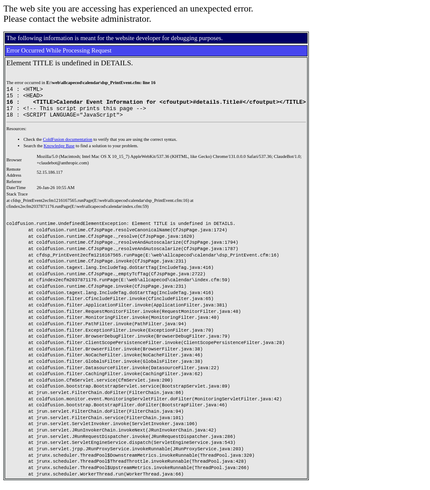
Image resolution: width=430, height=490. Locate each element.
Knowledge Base (59, 152)
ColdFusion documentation (68, 145)
